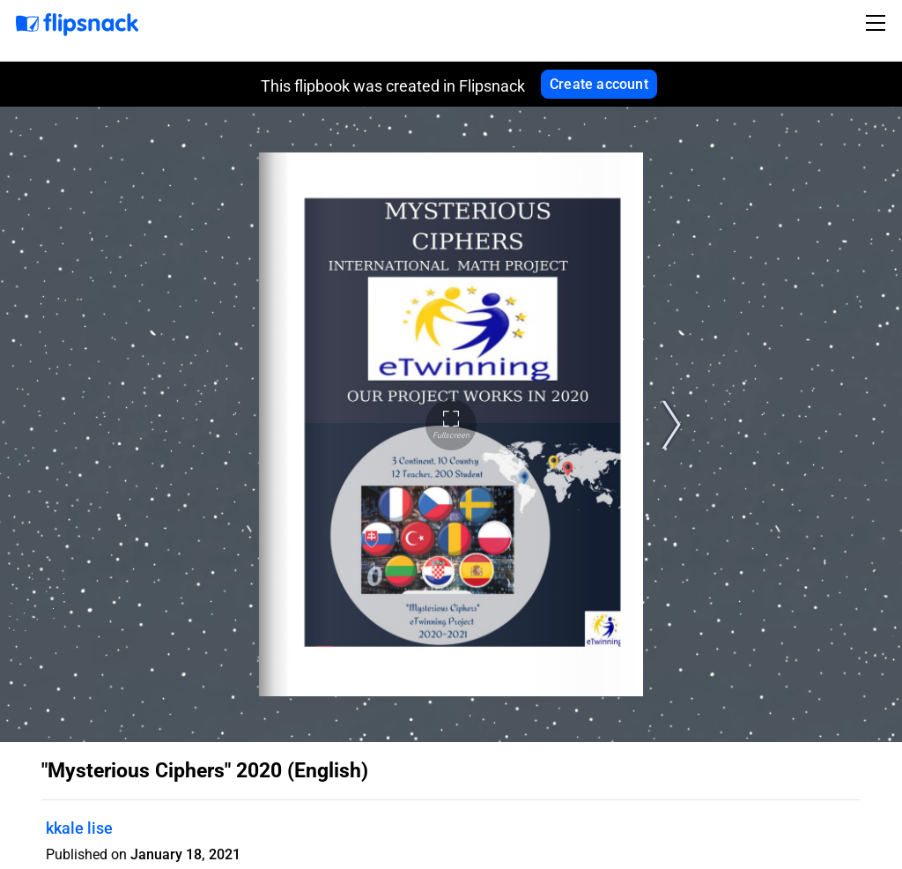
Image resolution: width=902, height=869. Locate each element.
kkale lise (79, 828)
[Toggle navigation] (878, 23)
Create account (599, 84)
